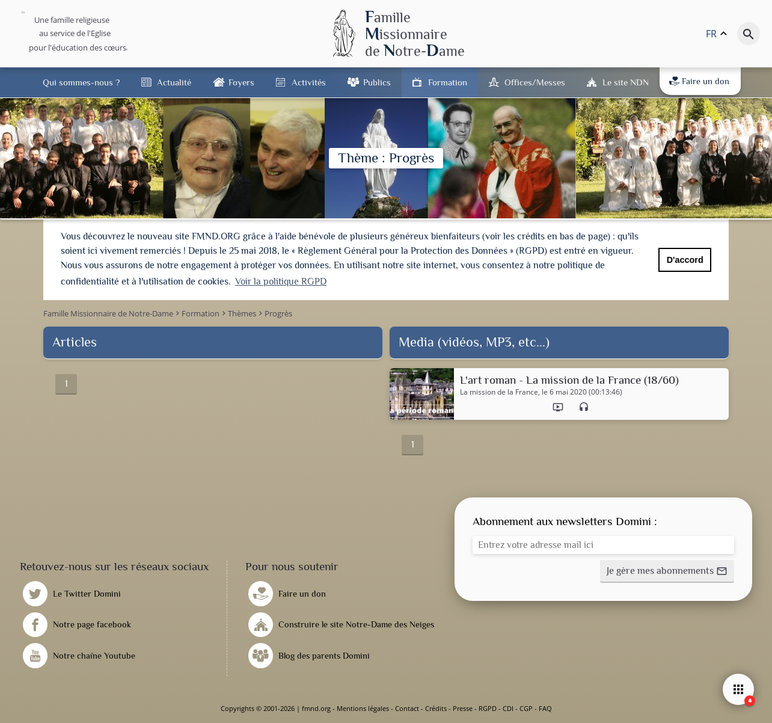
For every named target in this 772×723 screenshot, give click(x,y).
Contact (407, 708)
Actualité (174, 82)
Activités (309, 82)
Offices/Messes (534, 82)
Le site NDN (625, 82)
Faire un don (699, 81)
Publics (377, 82)
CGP (526, 708)
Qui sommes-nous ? (81, 82)
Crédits (436, 708)
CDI (508, 708)
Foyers (241, 82)
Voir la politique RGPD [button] (280, 281)
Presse (463, 708)
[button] (667, 571)
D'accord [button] (685, 260)
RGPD (488, 708)
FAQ (545, 708)
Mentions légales (363, 708)
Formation (447, 82)
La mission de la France (499, 392)
